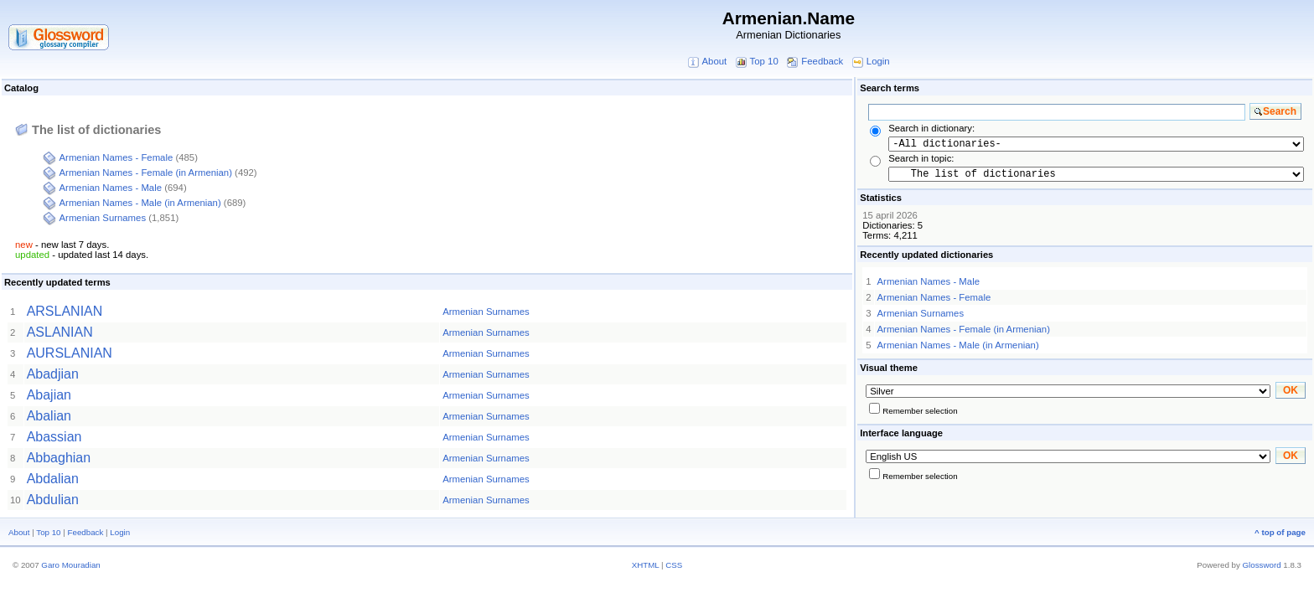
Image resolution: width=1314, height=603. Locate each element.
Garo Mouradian (70, 565)
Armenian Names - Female (116, 157)
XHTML (646, 565)
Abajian (49, 395)
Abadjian (53, 374)
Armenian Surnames (103, 218)
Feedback (822, 61)
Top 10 (764, 61)
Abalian (49, 416)
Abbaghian (59, 458)
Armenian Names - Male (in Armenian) (140, 203)
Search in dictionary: (931, 128)
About (714, 61)
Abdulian (53, 499)
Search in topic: (921, 158)
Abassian (54, 437)
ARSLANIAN (65, 311)
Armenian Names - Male (110, 188)
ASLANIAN (60, 332)
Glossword (1262, 565)
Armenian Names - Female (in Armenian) (145, 173)
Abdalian (53, 479)
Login (878, 61)
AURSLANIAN (69, 353)
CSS (673, 565)
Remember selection (919, 410)
